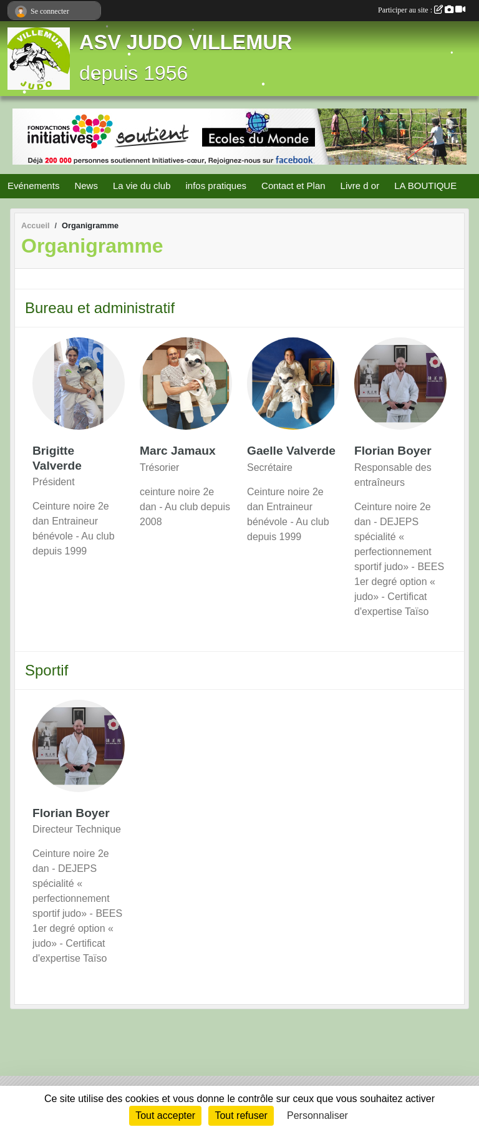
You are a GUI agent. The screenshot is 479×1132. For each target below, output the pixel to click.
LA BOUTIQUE (425, 185)
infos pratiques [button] (215, 185)
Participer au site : (421, 10)
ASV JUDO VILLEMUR (185, 42)
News (86, 185)
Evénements (33, 185)
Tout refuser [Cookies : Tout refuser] (241, 1115)
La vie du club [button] (142, 185)
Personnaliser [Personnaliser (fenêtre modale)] (317, 1115)
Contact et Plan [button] (293, 185)
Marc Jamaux (178, 450)
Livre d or (360, 185)
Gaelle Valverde (291, 450)
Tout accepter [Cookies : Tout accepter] (165, 1115)
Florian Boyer (393, 450)
